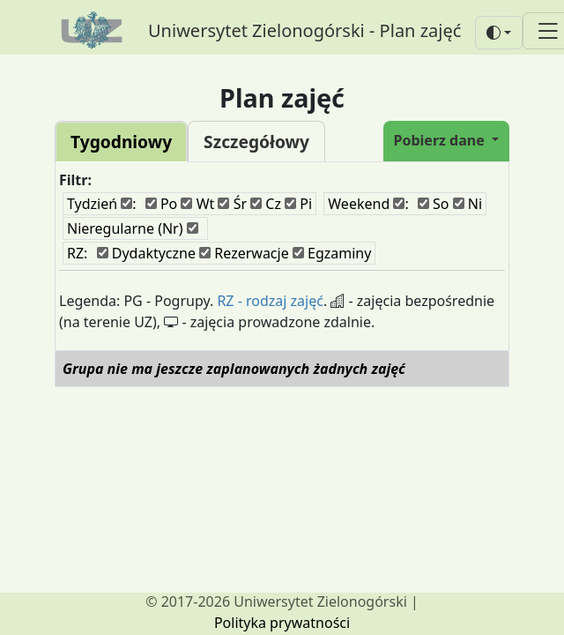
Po (161, 203)
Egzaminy (332, 253)
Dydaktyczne (146, 253)
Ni (467, 203)
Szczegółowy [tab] (256, 141)
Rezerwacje (244, 253)
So (433, 203)
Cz (265, 203)
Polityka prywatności (282, 622)
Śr (232, 203)
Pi (298, 203)
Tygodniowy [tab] (121, 141)
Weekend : (368, 203)
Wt (197, 203)
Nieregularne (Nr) (132, 228)
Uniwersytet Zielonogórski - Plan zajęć (304, 30)
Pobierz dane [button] (441, 140)
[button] (499, 32)
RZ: (77, 253)
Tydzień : (102, 203)
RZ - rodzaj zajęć (270, 300)
